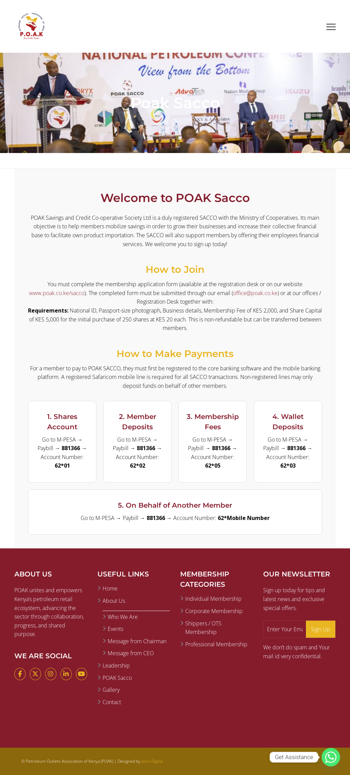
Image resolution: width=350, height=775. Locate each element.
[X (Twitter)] (35, 674)
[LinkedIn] (66, 674)
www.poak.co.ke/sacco (56, 293)
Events (115, 629)
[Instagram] (50, 674)
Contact (112, 702)
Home (110, 588)
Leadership (116, 665)
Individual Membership (213, 598)
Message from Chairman (137, 641)
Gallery (111, 690)
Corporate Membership (214, 611)
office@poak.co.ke (255, 293)
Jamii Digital (152, 761)
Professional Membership (216, 644)
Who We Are (123, 617)
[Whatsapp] (331, 757)
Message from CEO (131, 653)
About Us (114, 601)
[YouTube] (81, 674)
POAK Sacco (117, 678)
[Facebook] (20, 674)
